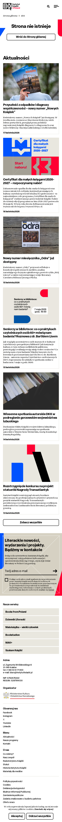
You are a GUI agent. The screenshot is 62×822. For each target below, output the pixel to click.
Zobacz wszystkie (31, 522)
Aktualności (8, 736)
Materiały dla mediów (12, 771)
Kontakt (6, 743)
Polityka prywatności (12, 781)
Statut (6, 764)
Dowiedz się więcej (43, 809)
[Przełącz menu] (56, 6)
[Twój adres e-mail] (28, 571)
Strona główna (10, 16)
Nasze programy (10, 740)
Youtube (7, 723)
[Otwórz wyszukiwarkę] (48, 6)
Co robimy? (8, 754)
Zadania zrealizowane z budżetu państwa (22, 798)
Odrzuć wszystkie (40, 816)
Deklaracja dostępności (14, 788)
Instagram (7, 716)
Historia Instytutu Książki (14, 768)
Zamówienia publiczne (13, 795)
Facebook (7, 712)
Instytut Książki (11, 6)
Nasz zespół (8, 757)
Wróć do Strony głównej (31, 37)
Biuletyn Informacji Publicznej (16, 791)
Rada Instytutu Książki (13, 761)
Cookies (7, 784)
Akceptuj (17, 816)
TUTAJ (51, 590)
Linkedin (7, 726)
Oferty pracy (9, 802)
